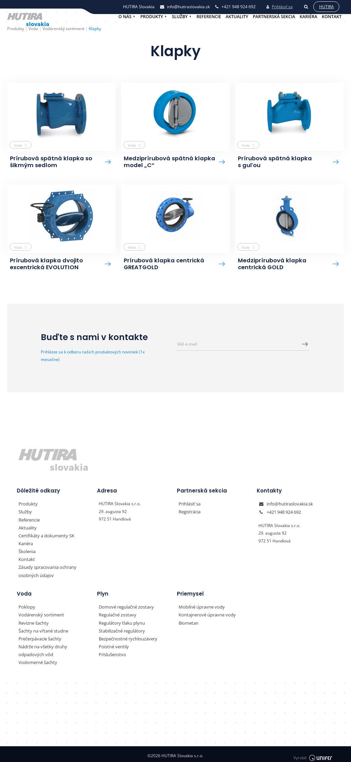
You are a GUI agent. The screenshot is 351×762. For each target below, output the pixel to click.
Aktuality (237, 17)
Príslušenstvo (111, 651)
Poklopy (26, 605)
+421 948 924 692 (284, 512)
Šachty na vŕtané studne (41, 628)
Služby (180, 17)
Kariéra (308, 17)
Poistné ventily (112, 644)
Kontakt (332, 17)
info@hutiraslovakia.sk (288, 504)
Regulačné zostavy (116, 613)
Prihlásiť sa (279, 6)
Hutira (325, 6)
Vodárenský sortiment (39, 613)
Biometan (188, 620)
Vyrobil (313, 752)
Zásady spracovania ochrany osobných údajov (55, 569)
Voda (21, 145)
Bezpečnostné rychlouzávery (126, 636)
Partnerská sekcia (274, 17)
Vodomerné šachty (36, 659)
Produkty (151, 17)
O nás (125, 17)
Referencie (208, 17)
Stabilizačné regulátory (121, 628)
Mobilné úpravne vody (200, 605)
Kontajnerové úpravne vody (205, 613)
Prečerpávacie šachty (39, 636)
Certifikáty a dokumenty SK (44, 535)
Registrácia (189, 512)
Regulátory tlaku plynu (120, 620)
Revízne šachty (33, 620)
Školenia (27, 550)
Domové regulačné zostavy (124, 605)
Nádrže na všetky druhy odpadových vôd (53, 647)
